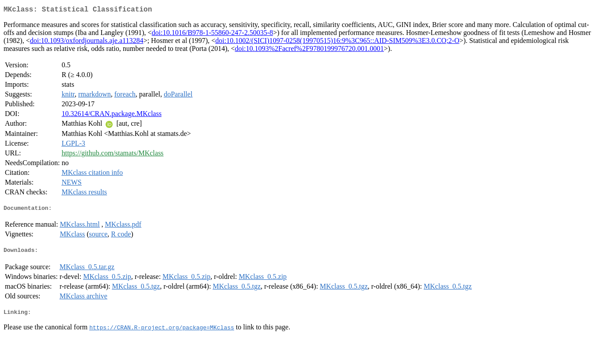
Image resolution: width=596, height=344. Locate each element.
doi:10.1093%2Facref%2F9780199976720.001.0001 (309, 50)
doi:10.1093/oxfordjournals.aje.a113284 (87, 42)
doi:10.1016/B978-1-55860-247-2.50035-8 (212, 34)
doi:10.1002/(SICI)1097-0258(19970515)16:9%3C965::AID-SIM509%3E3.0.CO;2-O (337, 42)
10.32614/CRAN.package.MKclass (111, 115)
